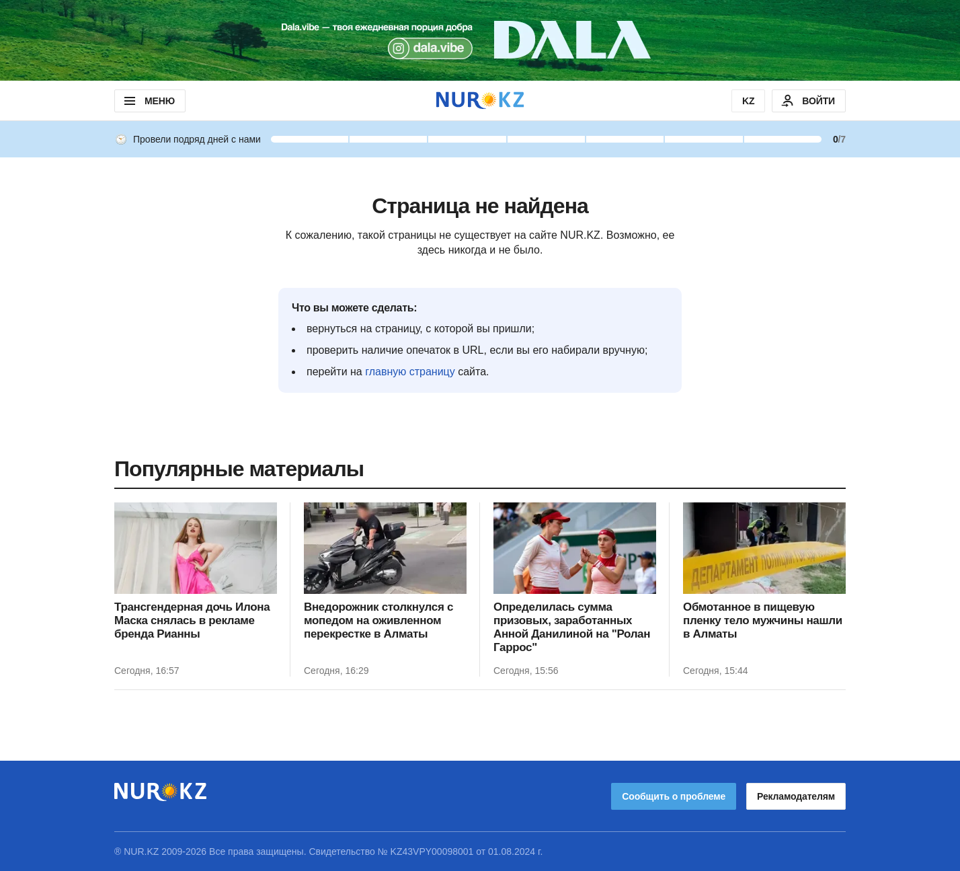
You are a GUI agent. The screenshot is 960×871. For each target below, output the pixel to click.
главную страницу (410, 371)
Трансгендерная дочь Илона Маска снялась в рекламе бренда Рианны (192, 620)
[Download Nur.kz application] (480, 40)
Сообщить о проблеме (673, 796)
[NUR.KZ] (480, 100)
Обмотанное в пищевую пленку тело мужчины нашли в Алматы (762, 620)
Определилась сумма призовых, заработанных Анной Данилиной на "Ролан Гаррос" (571, 627)
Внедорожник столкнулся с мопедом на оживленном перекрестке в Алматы (378, 620)
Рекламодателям (796, 796)
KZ (748, 101)
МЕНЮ (148, 101)
